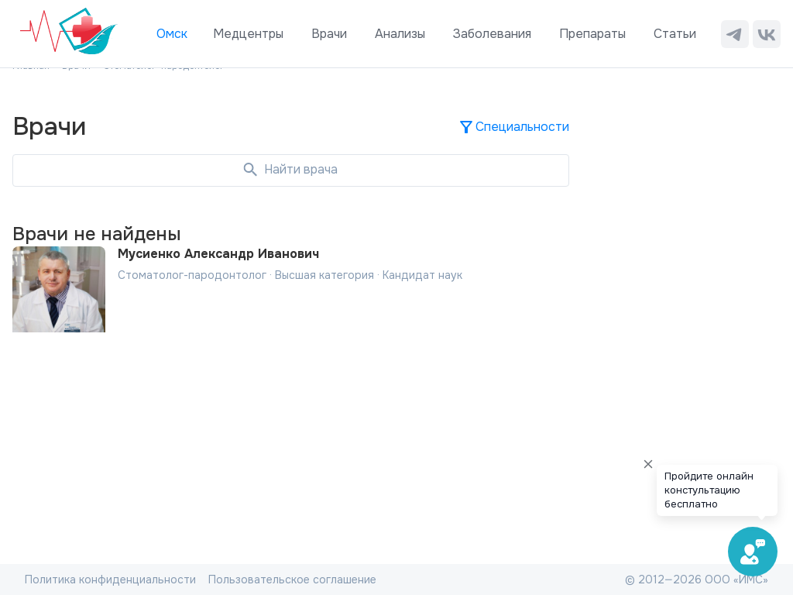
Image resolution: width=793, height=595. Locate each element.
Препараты (592, 34)
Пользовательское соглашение (292, 579)
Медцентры (248, 34)
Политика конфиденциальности (110, 579)
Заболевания (492, 34)
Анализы (400, 34)
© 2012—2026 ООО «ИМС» (696, 579)
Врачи (329, 34)
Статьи (675, 34)
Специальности (513, 127)
